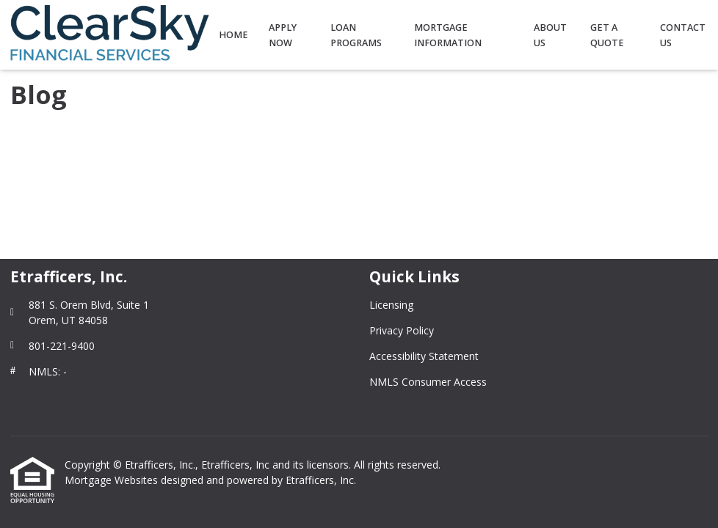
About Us (550, 35)
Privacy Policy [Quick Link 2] (401, 330)
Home (233, 35)
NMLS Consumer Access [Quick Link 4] (428, 382)
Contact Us (683, 35)
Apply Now (283, 35)
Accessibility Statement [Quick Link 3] (424, 356)
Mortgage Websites (113, 480)
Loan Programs (356, 35)
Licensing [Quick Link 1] (391, 305)
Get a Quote (607, 35)
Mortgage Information (448, 35)
